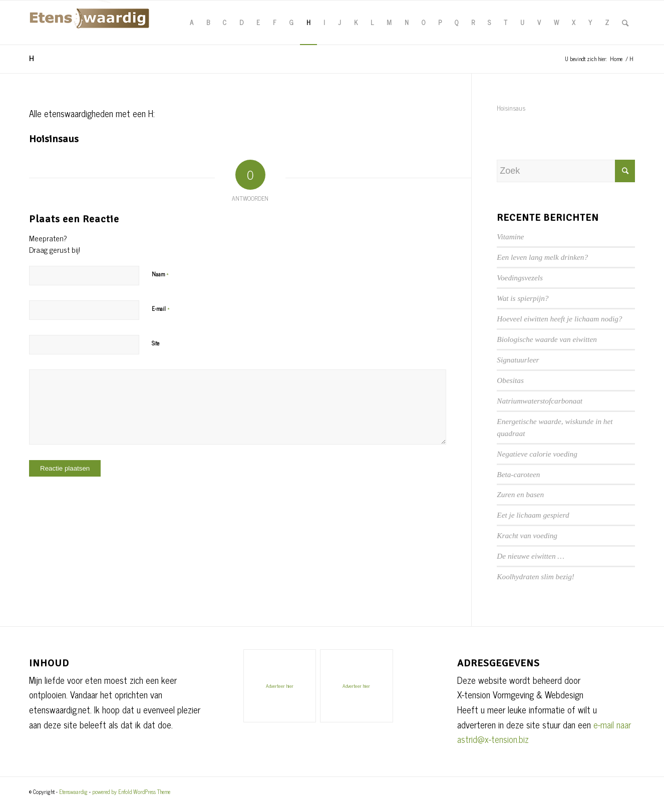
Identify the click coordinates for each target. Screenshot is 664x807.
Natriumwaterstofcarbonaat (539, 400)
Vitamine (510, 236)
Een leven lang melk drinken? (542, 257)
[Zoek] (625, 23)
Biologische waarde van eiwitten (547, 339)
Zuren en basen (520, 494)
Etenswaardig (73, 791)
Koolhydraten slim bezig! (535, 576)
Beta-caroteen (518, 474)
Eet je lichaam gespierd (533, 515)
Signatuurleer (518, 359)
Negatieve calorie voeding (537, 454)
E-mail (161, 308)
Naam (160, 273)
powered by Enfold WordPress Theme (131, 791)
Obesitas (510, 380)
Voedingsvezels (520, 277)
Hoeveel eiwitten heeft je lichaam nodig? (559, 318)
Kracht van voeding (527, 535)
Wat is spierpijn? (522, 298)
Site (155, 342)
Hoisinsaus (54, 139)
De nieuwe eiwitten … (530, 556)
